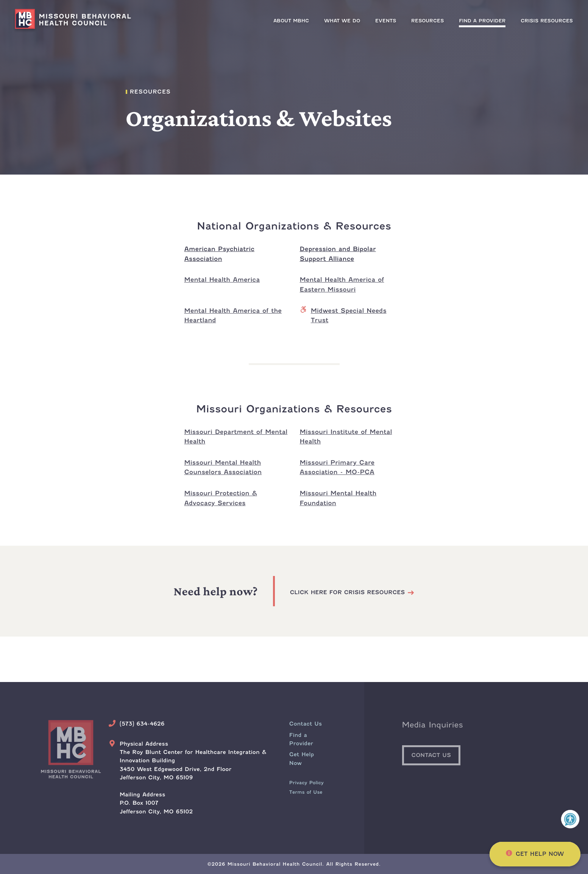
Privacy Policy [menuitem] (306, 782)
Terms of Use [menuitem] (306, 792)
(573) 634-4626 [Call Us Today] (142, 724)
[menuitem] (482, 20)
